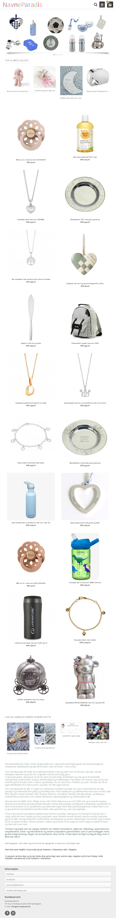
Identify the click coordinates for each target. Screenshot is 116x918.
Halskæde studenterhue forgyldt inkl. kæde (30, 403)
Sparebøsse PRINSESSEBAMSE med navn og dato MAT (85, 703)
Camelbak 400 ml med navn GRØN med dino (85, 583)
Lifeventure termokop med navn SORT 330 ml (31, 643)
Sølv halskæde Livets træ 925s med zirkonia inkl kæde (31, 279)
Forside (10, 874)
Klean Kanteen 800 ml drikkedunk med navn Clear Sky (31, 523)
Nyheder (10, 880)
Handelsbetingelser (16, 891)
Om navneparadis (14, 885)
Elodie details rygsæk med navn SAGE (85, 343)
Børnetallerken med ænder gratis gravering (85, 463)
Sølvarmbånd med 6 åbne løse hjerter (30, 463)
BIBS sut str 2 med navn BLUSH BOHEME (31, 160)
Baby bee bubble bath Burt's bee (85, 157)
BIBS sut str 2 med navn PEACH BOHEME (31, 583)
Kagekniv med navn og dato (31, 343)
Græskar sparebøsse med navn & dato (31, 700)
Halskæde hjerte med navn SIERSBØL (30, 220)
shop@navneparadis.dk (20, 907)
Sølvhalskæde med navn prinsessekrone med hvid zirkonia (85, 403)
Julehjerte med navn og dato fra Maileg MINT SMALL (85, 283)
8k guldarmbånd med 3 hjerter (85, 640)
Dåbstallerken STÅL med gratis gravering (85, 220)
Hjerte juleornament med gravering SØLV (85, 523)
